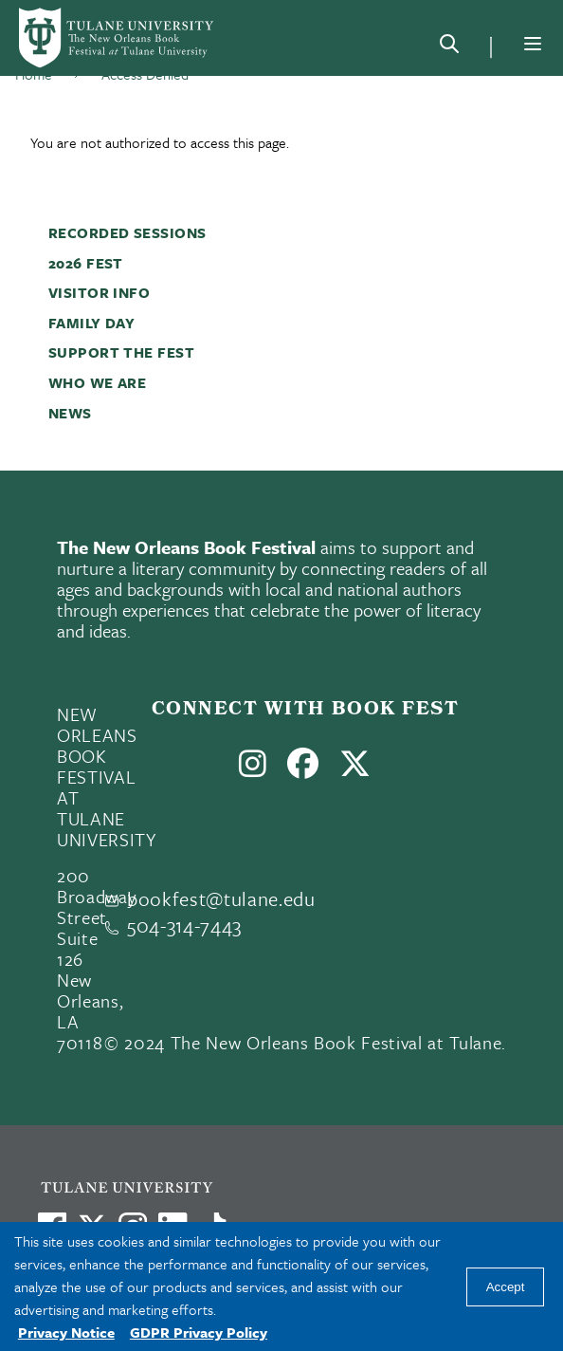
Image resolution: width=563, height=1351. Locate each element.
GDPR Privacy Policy (198, 1332)
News (70, 412)
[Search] (449, 47)
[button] (292, 232)
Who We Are (97, 382)
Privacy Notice (66, 1332)
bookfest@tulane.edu (221, 898)
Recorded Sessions (127, 232)
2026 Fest (85, 262)
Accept (505, 1287)
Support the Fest (121, 352)
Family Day (92, 322)
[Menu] (532, 43)
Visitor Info (99, 292)
